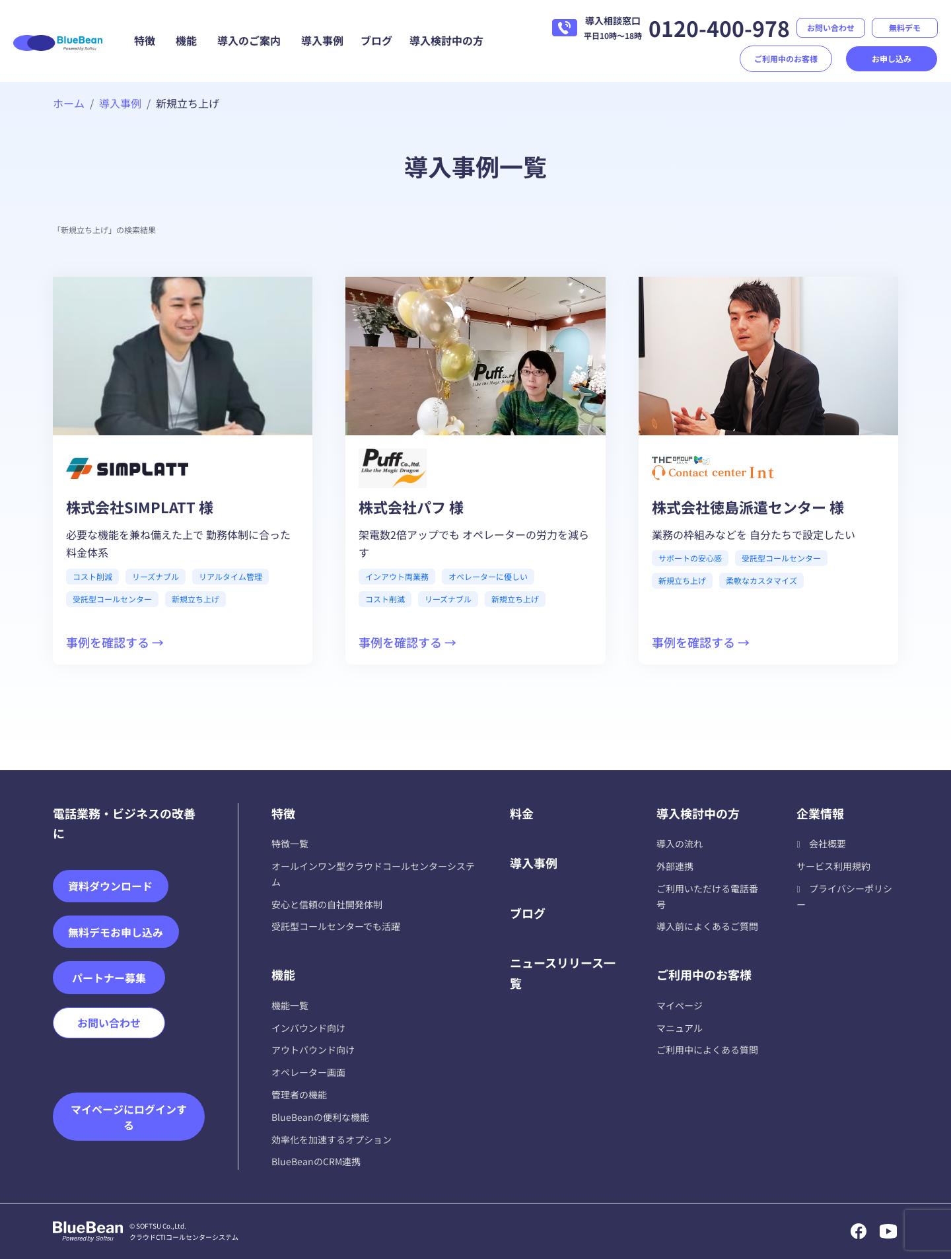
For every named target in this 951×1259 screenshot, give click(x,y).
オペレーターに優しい (488, 576)
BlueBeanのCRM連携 (316, 1161)
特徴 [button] (144, 40)
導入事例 (322, 40)
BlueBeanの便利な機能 (320, 1117)
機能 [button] (186, 40)
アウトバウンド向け (313, 1049)
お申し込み (891, 58)
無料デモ (905, 27)
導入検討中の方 (446, 40)
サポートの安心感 (690, 557)
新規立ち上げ (195, 598)
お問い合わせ (831, 27)
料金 (522, 813)
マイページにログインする (129, 1117)
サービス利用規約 (833, 866)
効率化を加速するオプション (331, 1139)
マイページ (679, 1005)
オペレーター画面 (308, 1072)
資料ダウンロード (110, 886)
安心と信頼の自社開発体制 (326, 904)
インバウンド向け (308, 1027)
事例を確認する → (115, 642)
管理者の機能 (299, 1094)
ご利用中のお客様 (786, 58)
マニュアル (679, 1027)
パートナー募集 (109, 978)
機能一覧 (289, 1005)
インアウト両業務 (397, 576)
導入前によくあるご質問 (707, 926)
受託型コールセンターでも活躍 (335, 926)
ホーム (69, 103)
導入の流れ (679, 843)
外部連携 (674, 866)
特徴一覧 (289, 843)
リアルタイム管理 (230, 576)
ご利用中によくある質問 (707, 1049)
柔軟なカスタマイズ (761, 580)
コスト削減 (92, 576)
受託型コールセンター (112, 598)
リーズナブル (155, 576)
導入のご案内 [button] (249, 40)
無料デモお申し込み (115, 932)
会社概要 (827, 843)
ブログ (376, 40)
